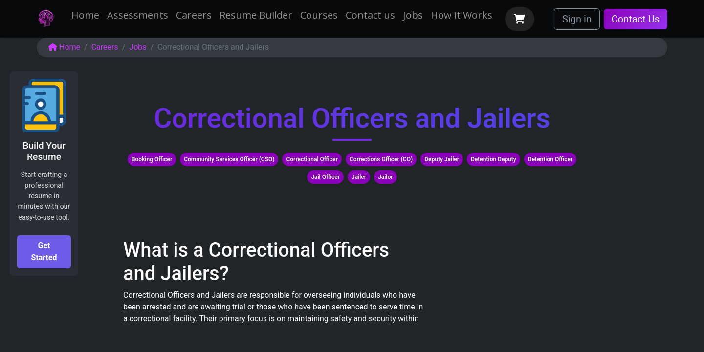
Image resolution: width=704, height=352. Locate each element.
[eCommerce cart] (519, 19)
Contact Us (636, 19)
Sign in (577, 19)
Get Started (44, 251)
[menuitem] (85, 15)
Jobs (137, 47)
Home (64, 47)
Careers (104, 47)
